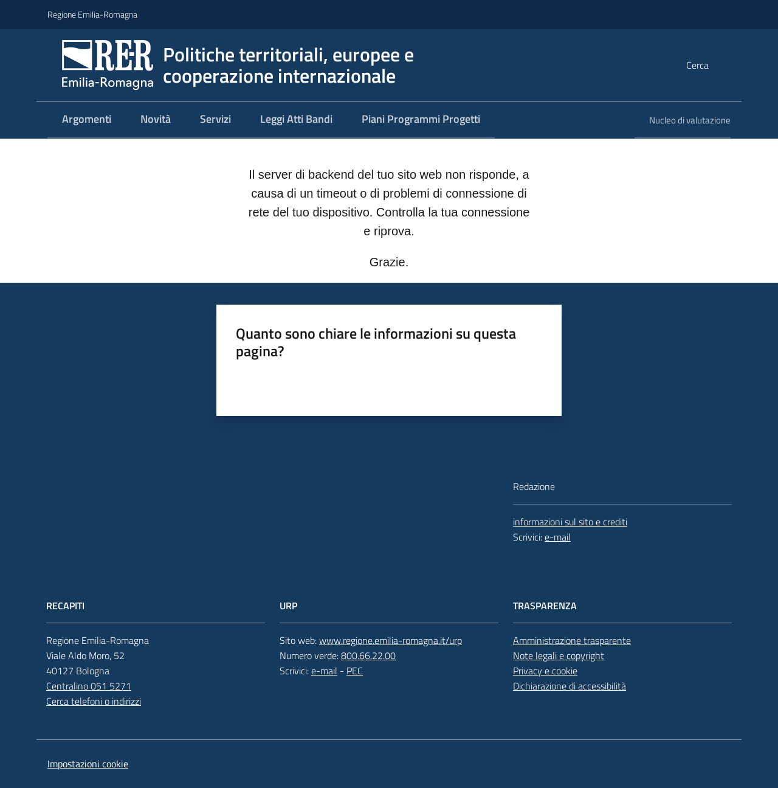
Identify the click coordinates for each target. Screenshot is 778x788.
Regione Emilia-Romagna (92, 14)
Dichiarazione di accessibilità (569, 686)
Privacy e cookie (545, 670)
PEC (354, 670)
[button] (716, 65)
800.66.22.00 (368, 655)
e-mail (558, 537)
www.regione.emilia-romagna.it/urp (390, 640)
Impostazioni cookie (87, 763)
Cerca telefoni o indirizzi (93, 701)
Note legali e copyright (558, 655)
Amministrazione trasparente (572, 640)
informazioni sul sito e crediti (570, 521)
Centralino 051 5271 (88, 686)
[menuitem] (86, 120)
